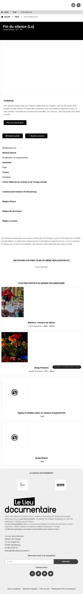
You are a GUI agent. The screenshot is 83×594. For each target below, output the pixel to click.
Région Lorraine (9, 221)
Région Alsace (9, 201)
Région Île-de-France (12, 211)
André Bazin (41, 458)
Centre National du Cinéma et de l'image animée (24, 182)
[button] (73, 5)
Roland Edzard (9, 153)
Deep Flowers (41, 368)
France (5, 172)
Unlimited (6, 162)
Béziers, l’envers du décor (41, 322)
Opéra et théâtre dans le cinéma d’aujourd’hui (41, 413)
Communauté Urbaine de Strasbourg (19, 192)
